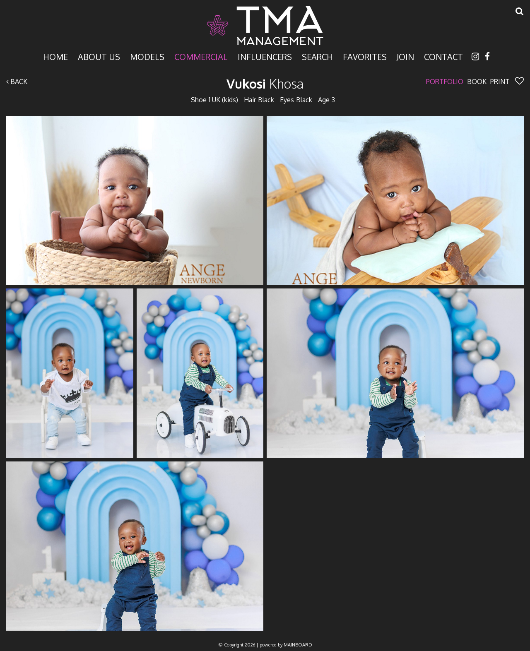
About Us (99, 56)
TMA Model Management (265, 25)
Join (405, 56)
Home (55, 56)
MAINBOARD (298, 645)
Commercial (201, 56)
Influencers (265, 56)
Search (317, 56)
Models (147, 56)
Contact (443, 56)
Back (16, 81)
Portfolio (444, 81)
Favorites (365, 56)
